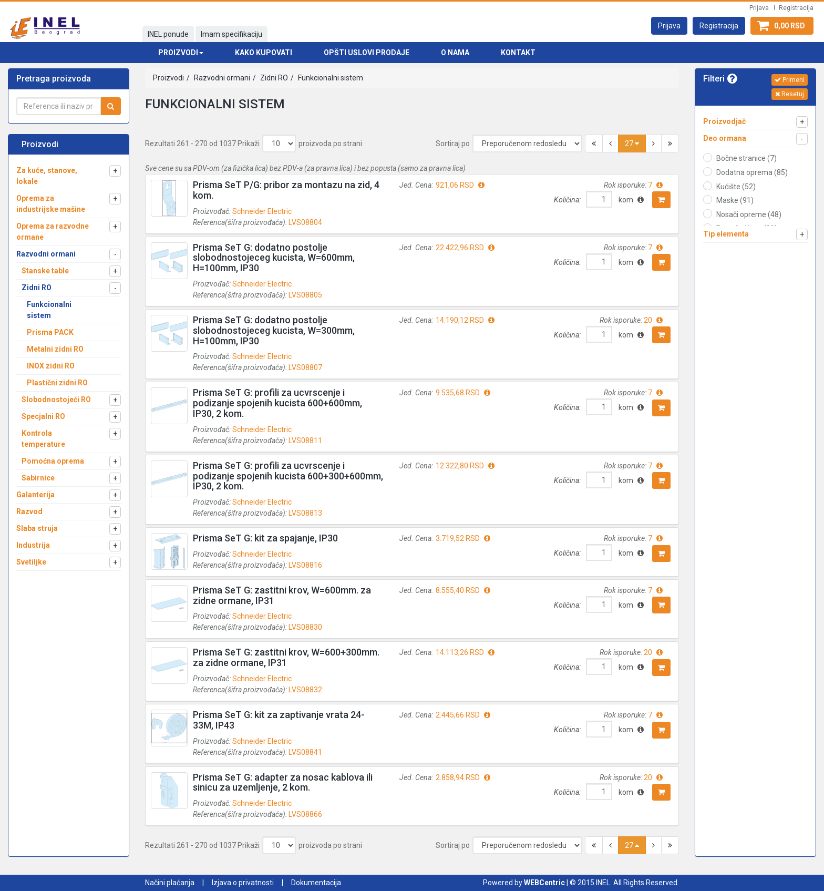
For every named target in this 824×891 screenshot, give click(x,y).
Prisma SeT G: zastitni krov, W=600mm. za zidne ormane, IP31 (282, 595)
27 (632, 143)
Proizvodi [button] (180, 52)
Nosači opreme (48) (748, 214)
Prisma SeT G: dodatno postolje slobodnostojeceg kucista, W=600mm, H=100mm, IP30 (274, 258)
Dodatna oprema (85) (752, 172)
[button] (669, 26)
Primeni (790, 80)
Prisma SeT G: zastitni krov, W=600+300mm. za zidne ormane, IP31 (286, 657)
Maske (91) (735, 200)
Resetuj (789, 94)
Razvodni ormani (221, 78)
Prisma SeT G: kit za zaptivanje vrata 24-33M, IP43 (279, 720)
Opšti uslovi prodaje (366, 52)
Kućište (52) (736, 186)
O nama (455, 52)
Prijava (759, 8)
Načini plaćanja (169, 882)
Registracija (796, 8)
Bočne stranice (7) (746, 158)
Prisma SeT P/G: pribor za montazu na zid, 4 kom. (286, 190)
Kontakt (518, 52)
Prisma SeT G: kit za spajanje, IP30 (265, 538)
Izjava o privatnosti (243, 882)
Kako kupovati (263, 52)
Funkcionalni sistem (329, 78)
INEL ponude (168, 34)
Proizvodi (168, 78)
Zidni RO (273, 78)
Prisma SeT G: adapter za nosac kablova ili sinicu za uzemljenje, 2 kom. (283, 782)
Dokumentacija (316, 882)
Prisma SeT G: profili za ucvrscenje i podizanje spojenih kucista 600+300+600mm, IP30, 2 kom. (288, 476)
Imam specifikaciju (231, 34)
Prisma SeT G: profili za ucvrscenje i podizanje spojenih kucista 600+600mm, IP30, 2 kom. (277, 403)
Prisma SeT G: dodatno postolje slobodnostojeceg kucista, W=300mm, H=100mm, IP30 (274, 330)
